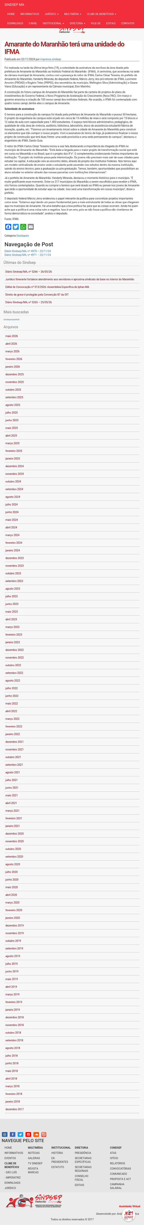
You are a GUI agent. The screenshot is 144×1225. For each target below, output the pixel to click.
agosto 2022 (12, 680)
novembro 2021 (14, 749)
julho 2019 (11, 963)
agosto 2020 (12, 864)
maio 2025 (11, 427)
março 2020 (12, 902)
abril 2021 (11, 803)
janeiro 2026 (12, 366)
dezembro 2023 (14, 558)
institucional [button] (53, 23)
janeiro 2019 (12, 1009)
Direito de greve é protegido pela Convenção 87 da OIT (37, 294)
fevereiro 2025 (13, 450)
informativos (29, 14)
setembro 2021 (14, 764)
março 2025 (12, 443)
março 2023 (12, 626)
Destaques (22, 235)
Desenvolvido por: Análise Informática (118, 1213)
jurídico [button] (51, 14)
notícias (34, 1152)
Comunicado (118, 1173)
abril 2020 (11, 894)
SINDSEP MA (14, 5)
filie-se (95, 23)
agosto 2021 (12, 772)
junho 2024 (11, 512)
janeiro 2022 (12, 734)
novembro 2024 (14, 473)
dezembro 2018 (14, 1017)
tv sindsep (35, 1163)
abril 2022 (11, 711)
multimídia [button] (72, 14)
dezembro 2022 (14, 649)
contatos (127, 23)
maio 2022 (11, 703)
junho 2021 (11, 787)
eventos (10, 1158)
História (57, 1152)
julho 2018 (11, 1055)
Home (11, 14)
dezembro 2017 (14, 1109)
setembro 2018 (14, 1040)
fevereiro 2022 (13, 726)
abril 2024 (11, 527)
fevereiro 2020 (13, 910)
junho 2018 (11, 1063)
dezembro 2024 (14, 466)
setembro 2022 (14, 672)
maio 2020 (11, 887)
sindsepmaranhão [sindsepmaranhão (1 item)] (12, 319)
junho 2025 (11, 420)
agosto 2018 (12, 1048)
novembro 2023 (14, 565)
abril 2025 (11, 435)
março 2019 (12, 994)
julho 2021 (11, 780)
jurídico (10, 1188)
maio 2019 (11, 979)
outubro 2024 (13, 481)
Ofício (114, 1158)
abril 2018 (11, 1078)
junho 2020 (11, 879)
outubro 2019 (13, 940)
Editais (111, 23)
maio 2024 (11, 519)
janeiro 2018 (12, 1101)
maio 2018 (11, 1070)
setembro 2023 (14, 581)
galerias (34, 1158)
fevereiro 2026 (13, 359)
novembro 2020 (14, 841)
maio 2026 (11, 336)
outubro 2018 (13, 1032)
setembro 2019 (14, 948)
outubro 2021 (13, 757)
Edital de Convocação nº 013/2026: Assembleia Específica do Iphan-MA (47, 286)
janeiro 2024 (12, 550)
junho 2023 (11, 604)
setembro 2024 (14, 489)
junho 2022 (11, 695)
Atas (113, 1152)
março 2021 (12, 810)
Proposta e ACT (120, 1179)
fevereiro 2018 (13, 1093)
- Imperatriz (12, 1177)
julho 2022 (11, 688)
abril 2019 (11, 986)
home (8, 1147)
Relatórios (117, 1163)
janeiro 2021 (12, 826)
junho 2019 (11, 971)
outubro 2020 (13, 848)
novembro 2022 (14, 657)
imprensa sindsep (50, 59)
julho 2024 (11, 504)
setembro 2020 (14, 856)
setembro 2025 (14, 397)
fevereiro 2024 (13, 542)
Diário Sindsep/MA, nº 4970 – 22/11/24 (27, 251)
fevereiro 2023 (13, 634)
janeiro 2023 (12, 642)
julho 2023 (11, 596)
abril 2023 (11, 619)
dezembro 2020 (14, 833)
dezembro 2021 (14, 741)
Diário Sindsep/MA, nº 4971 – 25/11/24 (27, 254)
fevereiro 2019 (13, 1002)
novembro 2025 (14, 382)
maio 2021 (11, 795)
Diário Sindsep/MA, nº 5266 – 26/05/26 (28, 271)
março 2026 (12, 351)
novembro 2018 (14, 1025)
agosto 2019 (12, 956)
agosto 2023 (12, 588)
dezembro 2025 (14, 374)
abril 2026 (11, 343)
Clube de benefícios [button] (101, 14)
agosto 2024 (12, 496)
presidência (83, 1152)
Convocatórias (120, 1168)
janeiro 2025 (12, 458)
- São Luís (10, 1172)
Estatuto (57, 1167)
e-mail (33, 23)
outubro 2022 (13, 665)
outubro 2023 (13, 573)
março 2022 (12, 718)
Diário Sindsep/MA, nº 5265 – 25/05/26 (28, 302)
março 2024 (12, 535)
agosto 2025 (12, 404)
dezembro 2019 (14, 925)
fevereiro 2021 (13, 818)
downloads (15, 23)
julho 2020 (11, 871)
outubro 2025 (13, 389)
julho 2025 (11, 412)
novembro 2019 (14, 933)
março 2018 (12, 1086)
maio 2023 (11, 611)
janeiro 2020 (12, 917)
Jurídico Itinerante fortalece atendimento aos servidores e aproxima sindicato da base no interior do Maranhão (69, 279)
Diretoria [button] (77, 23)
